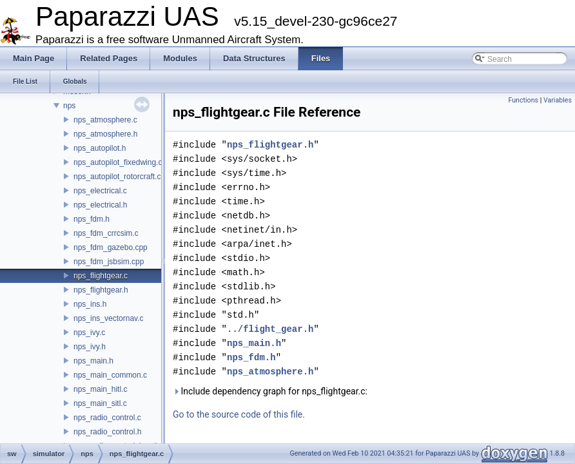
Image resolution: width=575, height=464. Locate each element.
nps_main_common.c (110, 375)
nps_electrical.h (100, 204)
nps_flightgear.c (100, 275)
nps (69, 105)
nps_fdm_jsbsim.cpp (108, 261)
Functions (523, 100)
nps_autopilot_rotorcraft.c (117, 176)
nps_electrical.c (100, 190)
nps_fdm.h (91, 219)
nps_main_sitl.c (100, 403)
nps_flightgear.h (100, 290)
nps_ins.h (89, 304)
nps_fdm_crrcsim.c (106, 233)
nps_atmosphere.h (105, 134)
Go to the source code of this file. (239, 414)
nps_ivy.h (89, 346)
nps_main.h (93, 360)
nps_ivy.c (89, 332)
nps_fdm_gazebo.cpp (110, 247)
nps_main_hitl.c (100, 389)
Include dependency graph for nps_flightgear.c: (270, 391)
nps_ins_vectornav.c (108, 318)
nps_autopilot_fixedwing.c (117, 162)
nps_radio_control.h (107, 431)
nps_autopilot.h (99, 148)
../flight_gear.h (270, 329)
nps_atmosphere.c (105, 119)
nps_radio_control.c (107, 417)
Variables (557, 100)
